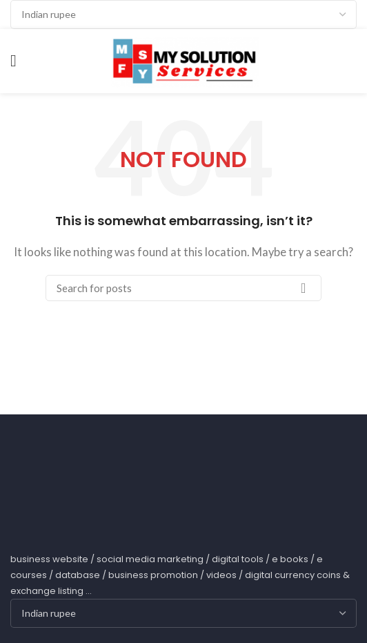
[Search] (183, 288)
